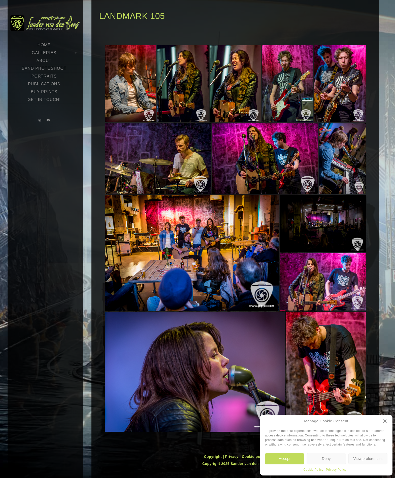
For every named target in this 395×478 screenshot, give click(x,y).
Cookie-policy (254, 457)
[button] (384, 421)
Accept (284, 458)
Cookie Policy (313, 469)
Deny (326, 458)
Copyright (213, 457)
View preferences (368, 458)
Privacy (232, 457)
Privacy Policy (336, 469)
